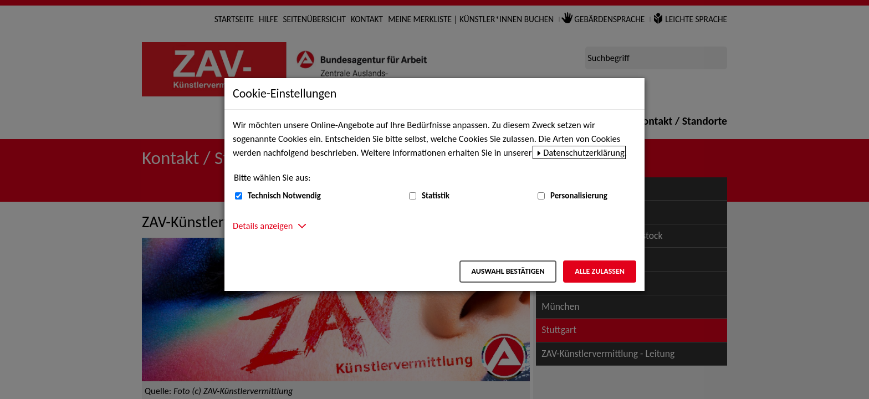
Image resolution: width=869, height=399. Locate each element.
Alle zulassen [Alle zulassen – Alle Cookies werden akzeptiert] (600, 271)
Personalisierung (578, 196)
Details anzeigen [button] (263, 225)
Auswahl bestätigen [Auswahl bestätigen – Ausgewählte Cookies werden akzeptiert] (507, 271)
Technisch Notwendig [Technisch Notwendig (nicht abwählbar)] (284, 196)
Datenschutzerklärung (584, 152)
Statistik (435, 196)
